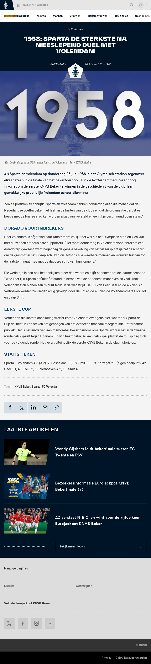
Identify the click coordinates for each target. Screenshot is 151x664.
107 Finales (75, 29)
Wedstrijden (84, 586)
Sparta (36, 386)
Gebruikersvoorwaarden (131, 657)
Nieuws (9, 586)
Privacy (106, 657)
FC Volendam (50, 386)
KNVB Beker (22, 386)
